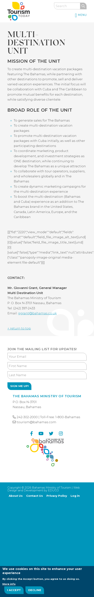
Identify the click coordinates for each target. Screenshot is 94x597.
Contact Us (34, 495)
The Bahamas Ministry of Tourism (47, 396)
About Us (16, 495)
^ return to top (19, 328)
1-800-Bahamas (67, 417)
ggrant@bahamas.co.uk (37, 313)
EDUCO (53, 490)
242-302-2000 (27, 417)
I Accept (14, 591)
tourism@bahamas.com (36, 422)
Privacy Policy (56, 495)
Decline (34, 591)
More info (9, 584)
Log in (75, 495)
